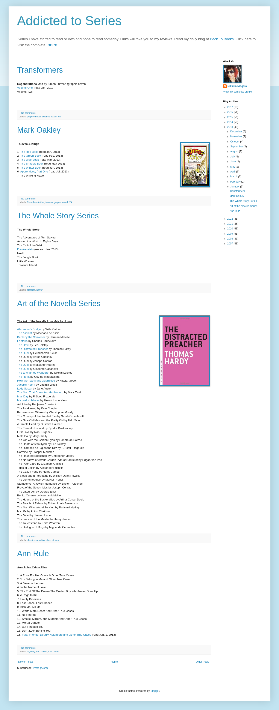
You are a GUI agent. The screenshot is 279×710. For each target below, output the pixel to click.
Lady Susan (24, 388)
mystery (31, 651)
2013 (230, 127)
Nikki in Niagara (237, 86)
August (234, 151)
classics (31, 290)
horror (39, 290)
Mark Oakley (39, 130)
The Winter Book (30, 167)
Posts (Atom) (40, 668)
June (233, 161)
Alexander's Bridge (29, 329)
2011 (230, 223)
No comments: (29, 113)
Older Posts (202, 661)
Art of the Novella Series (58, 303)
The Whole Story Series (58, 215)
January (235, 186)
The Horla (23, 376)
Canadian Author (35, 202)
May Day (22, 396)
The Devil (23, 345)
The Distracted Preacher (32, 349)
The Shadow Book (31, 163)
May (233, 166)
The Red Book (29, 151)
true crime (53, 651)
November (236, 136)
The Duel (23, 353)
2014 (230, 122)
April (233, 171)
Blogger (154, 690)
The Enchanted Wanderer (33, 372)
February (235, 181)
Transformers (40, 70)
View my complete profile (237, 91)
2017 (230, 107)
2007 (230, 243)
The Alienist (24, 333)
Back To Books (222, 39)
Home (114, 661)
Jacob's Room (26, 384)
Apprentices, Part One (34, 171)
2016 (230, 112)
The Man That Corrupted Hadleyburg (40, 392)
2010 (230, 228)
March (234, 176)
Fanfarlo (22, 341)
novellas (40, 540)
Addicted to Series (69, 20)
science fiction (49, 116)
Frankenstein (25, 249)
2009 (230, 233)
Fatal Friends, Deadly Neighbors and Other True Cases (56, 634)
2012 (230, 218)
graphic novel (34, 116)
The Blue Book (29, 159)
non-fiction (41, 651)
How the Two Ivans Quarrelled (36, 380)
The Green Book (30, 155)
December (236, 131)
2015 (230, 117)
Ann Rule (33, 553)
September (237, 146)
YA (59, 116)
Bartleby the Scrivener (31, 337)
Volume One (25, 87)
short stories (52, 540)
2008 (230, 238)
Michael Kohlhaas (28, 400)
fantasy (49, 202)
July (233, 156)
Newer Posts (25, 661)
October (235, 141)
